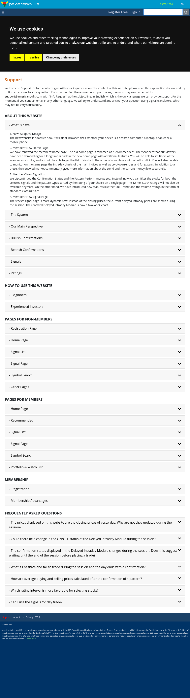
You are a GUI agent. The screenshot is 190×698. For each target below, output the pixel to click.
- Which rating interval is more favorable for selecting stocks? (54, 648)
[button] (185, 4)
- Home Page (18, 397)
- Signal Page (18, 421)
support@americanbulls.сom (23, 154)
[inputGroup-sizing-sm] (163, 12)
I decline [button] (33, 115)
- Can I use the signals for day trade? (35, 659)
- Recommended (21, 478)
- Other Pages (19, 444)
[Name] (185, 12)
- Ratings (15, 330)
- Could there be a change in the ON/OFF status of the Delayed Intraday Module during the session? (82, 596)
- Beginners (17, 352)
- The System (18, 272)
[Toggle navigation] (4, 12)
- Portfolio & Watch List (26, 524)
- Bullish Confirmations (26, 295)
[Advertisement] (95, 81)
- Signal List (17, 409)
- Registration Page (23, 386)
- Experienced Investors (26, 364)
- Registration (19, 546)
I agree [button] (17, 115)
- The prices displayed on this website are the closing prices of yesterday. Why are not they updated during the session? (90, 582)
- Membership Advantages (28, 558)
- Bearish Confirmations (26, 307)
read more (31, 696)
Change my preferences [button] (61, 115)
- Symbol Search (21, 432)
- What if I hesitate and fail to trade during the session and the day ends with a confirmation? (77, 624)
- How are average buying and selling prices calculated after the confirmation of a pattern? (75, 636)
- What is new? (19, 182)
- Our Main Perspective (26, 284)
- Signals (15, 319)
